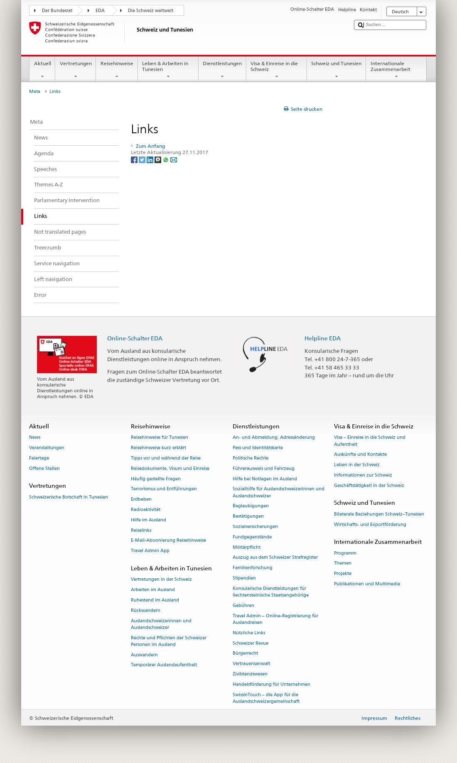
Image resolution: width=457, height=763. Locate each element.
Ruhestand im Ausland (155, 600)
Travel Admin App (150, 551)
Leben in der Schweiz (357, 465)
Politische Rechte (250, 458)
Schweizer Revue (250, 643)
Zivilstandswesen (250, 674)
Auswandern (144, 655)
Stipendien (244, 578)
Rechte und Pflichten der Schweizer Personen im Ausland (168, 641)
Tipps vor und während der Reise (166, 458)
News (34, 437)
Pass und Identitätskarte (258, 448)
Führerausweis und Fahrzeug (264, 468)
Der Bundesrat (57, 10)
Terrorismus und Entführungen (164, 489)
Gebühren (243, 605)
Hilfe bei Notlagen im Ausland (265, 479)
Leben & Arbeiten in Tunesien (168, 70)
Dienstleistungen (222, 70)
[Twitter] (143, 159)
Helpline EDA (323, 338)
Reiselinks (141, 530)
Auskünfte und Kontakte (360, 454)
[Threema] (158, 159)
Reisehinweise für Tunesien (159, 437)
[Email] (173, 159)
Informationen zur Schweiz (363, 475)
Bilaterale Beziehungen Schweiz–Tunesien (379, 514)
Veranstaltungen (46, 448)
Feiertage (39, 458)
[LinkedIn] (151, 159)
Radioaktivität (145, 509)
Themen (342, 563)
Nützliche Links (249, 633)
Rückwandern (145, 610)
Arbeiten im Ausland (153, 589)
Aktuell (42, 70)
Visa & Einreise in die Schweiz (277, 70)
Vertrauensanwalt (251, 664)
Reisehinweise (116, 70)
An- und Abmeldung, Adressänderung (274, 437)
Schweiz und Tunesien (336, 70)
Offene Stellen (44, 468)
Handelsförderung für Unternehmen (271, 684)
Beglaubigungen (251, 506)
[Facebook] (135, 159)
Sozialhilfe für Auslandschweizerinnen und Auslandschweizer (278, 493)
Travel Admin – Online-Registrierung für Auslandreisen (275, 619)
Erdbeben (141, 499)
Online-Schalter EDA (134, 338)
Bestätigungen (248, 516)
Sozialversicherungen (255, 526)
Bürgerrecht (245, 653)
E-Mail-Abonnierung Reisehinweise (168, 540)
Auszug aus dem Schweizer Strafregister (275, 557)
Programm (345, 553)
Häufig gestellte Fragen (156, 479)
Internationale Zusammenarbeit (396, 70)
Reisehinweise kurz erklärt (158, 448)
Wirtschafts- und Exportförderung (370, 524)
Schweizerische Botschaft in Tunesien (68, 497)
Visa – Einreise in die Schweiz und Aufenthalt (369, 441)
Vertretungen (76, 70)
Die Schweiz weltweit (150, 10)
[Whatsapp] (166, 159)
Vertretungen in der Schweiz (161, 579)
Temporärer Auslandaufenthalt (164, 665)
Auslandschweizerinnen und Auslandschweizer (161, 624)
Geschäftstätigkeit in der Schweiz (369, 485)
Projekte (342, 574)
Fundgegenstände (252, 537)
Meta (34, 91)
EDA (100, 10)
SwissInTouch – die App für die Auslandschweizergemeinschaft (266, 698)
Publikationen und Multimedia (367, 584)
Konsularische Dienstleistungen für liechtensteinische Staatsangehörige (271, 592)
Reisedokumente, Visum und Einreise (170, 468)
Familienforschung (253, 568)
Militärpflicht (246, 547)
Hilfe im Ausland (148, 520)
